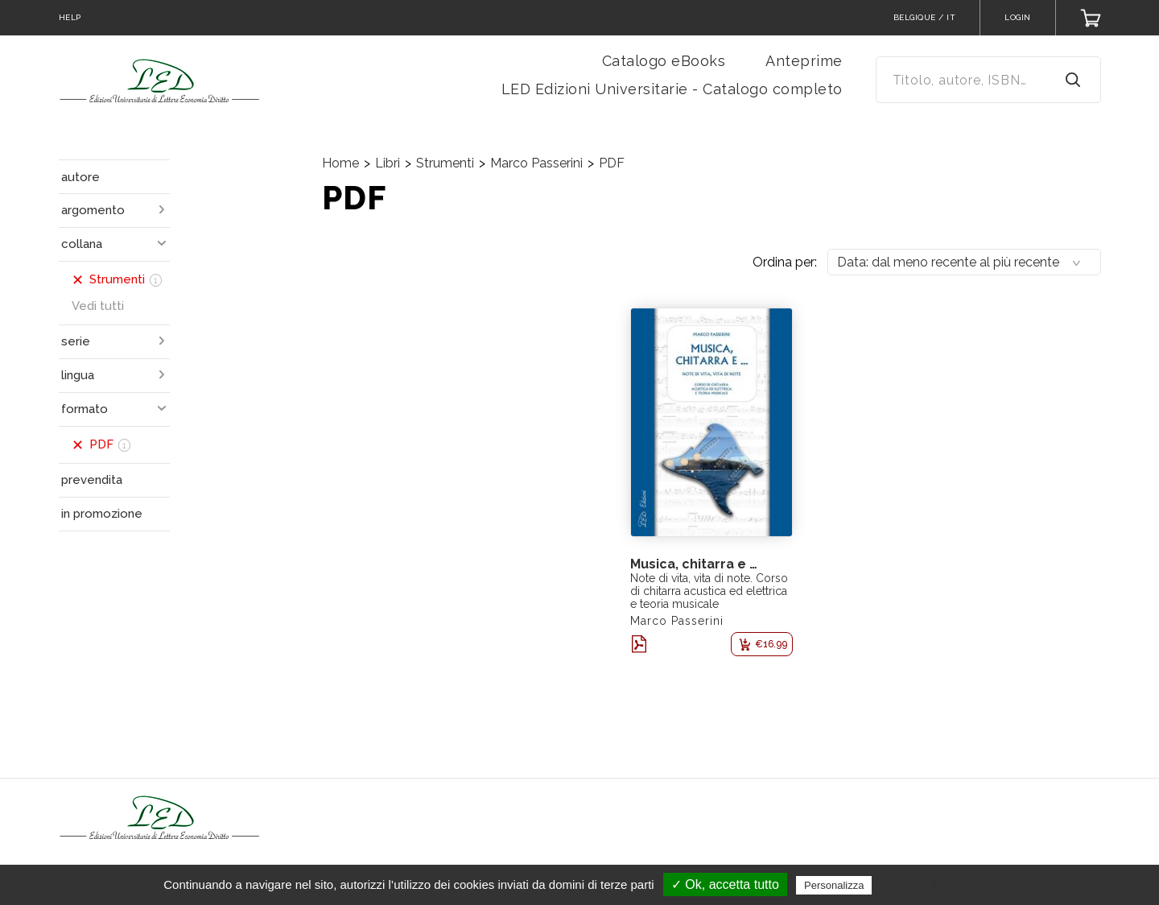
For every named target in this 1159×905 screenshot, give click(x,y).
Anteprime (804, 60)
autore (80, 177)
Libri (387, 163)
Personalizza (834, 885)
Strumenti (445, 163)
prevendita (91, 480)
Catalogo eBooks (664, 60)
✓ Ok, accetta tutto (725, 884)
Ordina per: (785, 262)
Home (340, 163)
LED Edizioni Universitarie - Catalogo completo (672, 89)
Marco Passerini (536, 163)
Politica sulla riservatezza (944, 884)
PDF (612, 163)
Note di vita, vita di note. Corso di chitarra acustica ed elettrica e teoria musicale (709, 591)
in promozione (101, 513)
